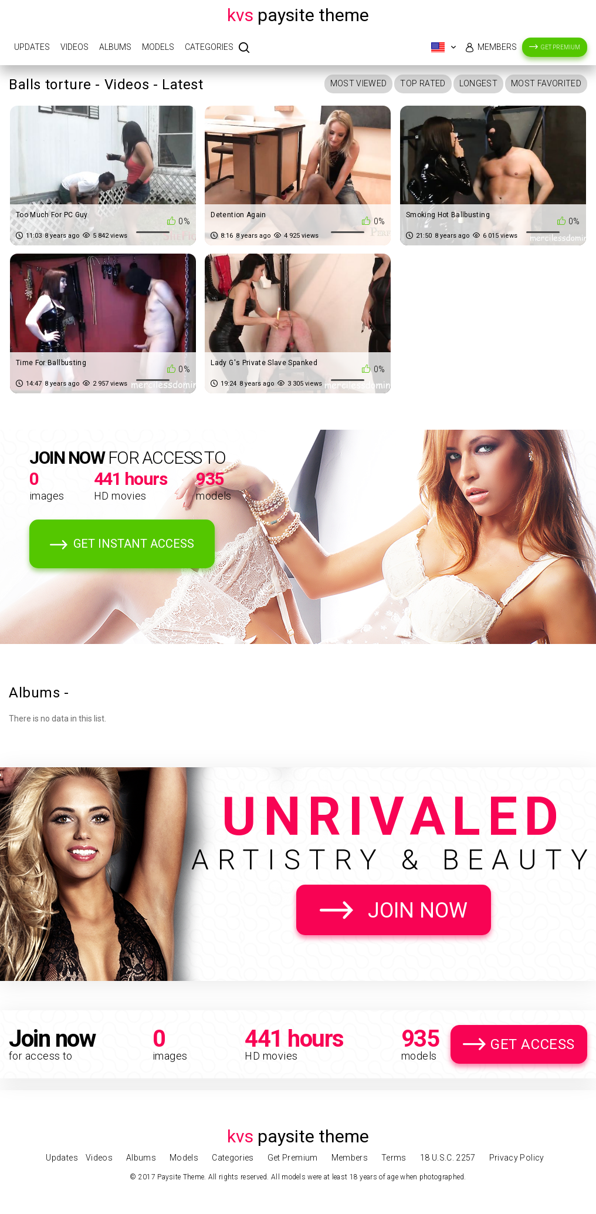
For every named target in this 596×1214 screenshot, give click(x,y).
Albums (115, 47)
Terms (394, 1157)
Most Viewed (358, 83)
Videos (74, 47)
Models (158, 47)
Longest (478, 83)
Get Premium (560, 47)
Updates (32, 47)
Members (497, 47)
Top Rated (422, 83)
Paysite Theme (298, 15)
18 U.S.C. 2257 (448, 1157)
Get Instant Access (133, 544)
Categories (209, 47)
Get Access (532, 1044)
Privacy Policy (516, 1157)
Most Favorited (546, 83)
